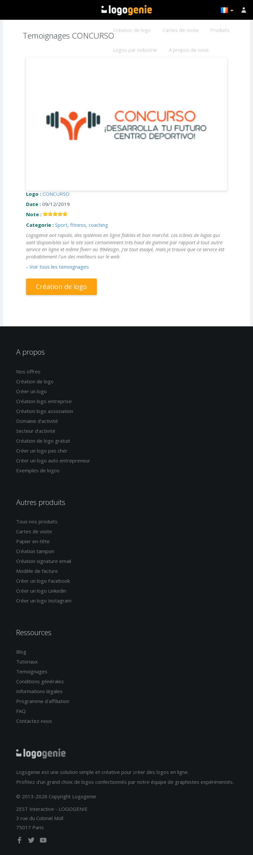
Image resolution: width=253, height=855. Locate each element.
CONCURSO (56, 194)
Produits (220, 30)
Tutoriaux (27, 661)
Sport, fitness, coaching (81, 224)
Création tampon (35, 551)
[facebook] (20, 841)
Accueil (126, 10)
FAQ (21, 711)
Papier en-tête (33, 541)
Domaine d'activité (37, 421)
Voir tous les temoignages (59, 266)
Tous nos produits (37, 521)
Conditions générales (40, 681)
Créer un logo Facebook (43, 580)
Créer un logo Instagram (43, 600)
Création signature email (43, 561)
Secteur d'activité (35, 431)
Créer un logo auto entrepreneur (53, 460)
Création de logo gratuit (43, 440)
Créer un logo (31, 391)
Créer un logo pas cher (42, 450)
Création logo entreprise (44, 401)
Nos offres (28, 371)
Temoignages (31, 671)
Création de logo (132, 30)
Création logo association (44, 411)
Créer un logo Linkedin (41, 590)
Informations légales (39, 691)
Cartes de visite (181, 30)
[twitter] (32, 841)
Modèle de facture (37, 571)
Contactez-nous (34, 721)
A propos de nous (189, 49)
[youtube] (43, 841)
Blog (21, 651)
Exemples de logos (38, 470)
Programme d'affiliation (42, 701)
